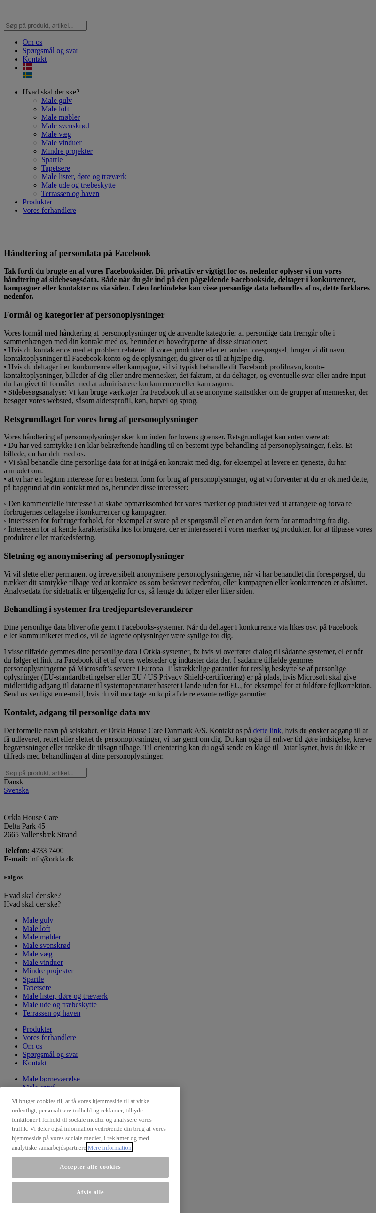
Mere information (110, 1207)
